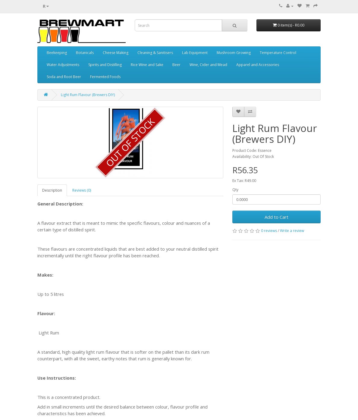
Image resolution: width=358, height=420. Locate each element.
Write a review (292, 230)
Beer (176, 64)
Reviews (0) (81, 190)
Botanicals (85, 52)
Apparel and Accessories (257, 64)
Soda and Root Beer (64, 76)
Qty (235, 189)
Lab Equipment (195, 52)
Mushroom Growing (234, 52)
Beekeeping (57, 52)
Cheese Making (115, 52)
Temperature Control (278, 52)
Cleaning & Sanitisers (155, 52)
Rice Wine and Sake (147, 64)
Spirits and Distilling (105, 64)
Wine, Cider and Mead (208, 64)
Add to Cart (276, 217)
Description (52, 190)
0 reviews (269, 230)
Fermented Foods (105, 76)
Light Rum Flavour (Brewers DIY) (88, 94)
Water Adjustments (63, 64)
